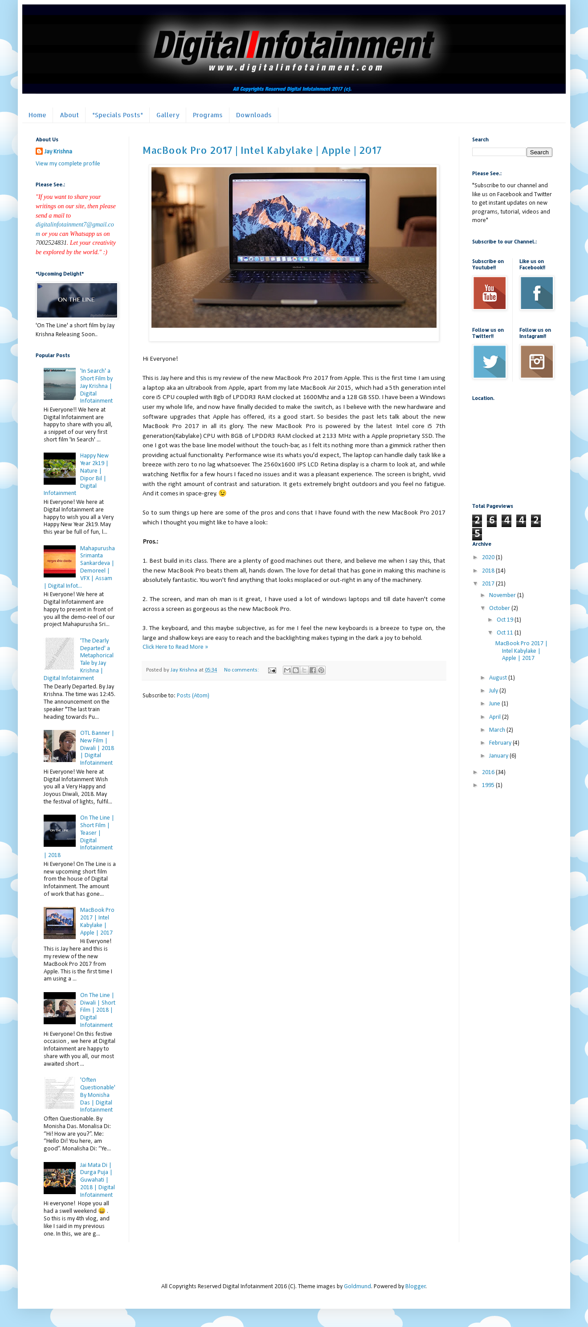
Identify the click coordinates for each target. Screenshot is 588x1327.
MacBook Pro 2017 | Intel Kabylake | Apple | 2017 (262, 150)
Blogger (415, 1286)
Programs (208, 115)
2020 (489, 557)
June (495, 704)
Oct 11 (505, 633)
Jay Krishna (58, 151)
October (500, 608)
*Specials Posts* (117, 115)
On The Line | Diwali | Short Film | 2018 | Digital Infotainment (97, 1010)
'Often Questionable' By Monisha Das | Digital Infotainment (97, 1095)
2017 (489, 584)
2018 (489, 571)
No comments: (242, 670)
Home (37, 115)
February (501, 743)
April (495, 717)
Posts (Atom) (193, 695)
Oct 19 (505, 620)
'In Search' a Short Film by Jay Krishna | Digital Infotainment (96, 386)
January (499, 756)
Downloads (254, 115)
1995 (489, 785)
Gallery (168, 115)
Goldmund (357, 1286)
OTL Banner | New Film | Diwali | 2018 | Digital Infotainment (97, 748)
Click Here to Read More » (175, 647)
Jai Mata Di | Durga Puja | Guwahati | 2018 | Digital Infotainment (97, 1180)
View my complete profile (68, 164)
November (503, 595)
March (497, 730)
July (494, 691)
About (69, 115)
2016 (489, 772)
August (498, 678)
